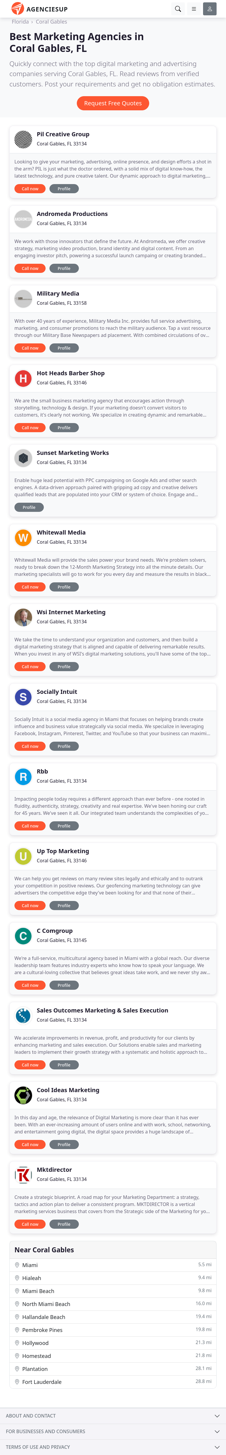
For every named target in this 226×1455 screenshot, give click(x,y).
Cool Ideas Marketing (68, 1090)
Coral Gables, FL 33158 (62, 303)
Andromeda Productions (72, 214)
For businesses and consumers (45, 1431)
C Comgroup (55, 931)
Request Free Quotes (113, 103)
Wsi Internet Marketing (71, 612)
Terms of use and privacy (38, 1447)
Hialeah (113, 1278)
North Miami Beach (113, 1303)
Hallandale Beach (113, 1316)
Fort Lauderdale (113, 1381)
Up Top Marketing (63, 851)
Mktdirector (54, 1170)
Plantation (113, 1368)
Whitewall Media (61, 532)
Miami (113, 1265)
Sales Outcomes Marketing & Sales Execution (102, 1010)
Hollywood (113, 1342)
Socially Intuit (57, 692)
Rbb (42, 771)
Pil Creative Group (63, 134)
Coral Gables (51, 21)
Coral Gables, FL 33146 (62, 382)
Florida (20, 21)
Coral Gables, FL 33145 (62, 940)
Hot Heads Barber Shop (71, 373)
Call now (30, 188)
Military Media (58, 293)
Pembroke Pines (113, 1329)
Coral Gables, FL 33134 (62, 143)
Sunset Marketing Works (73, 453)
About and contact (31, 1416)
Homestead (113, 1355)
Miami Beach (113, 1291)
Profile (64, 188)
